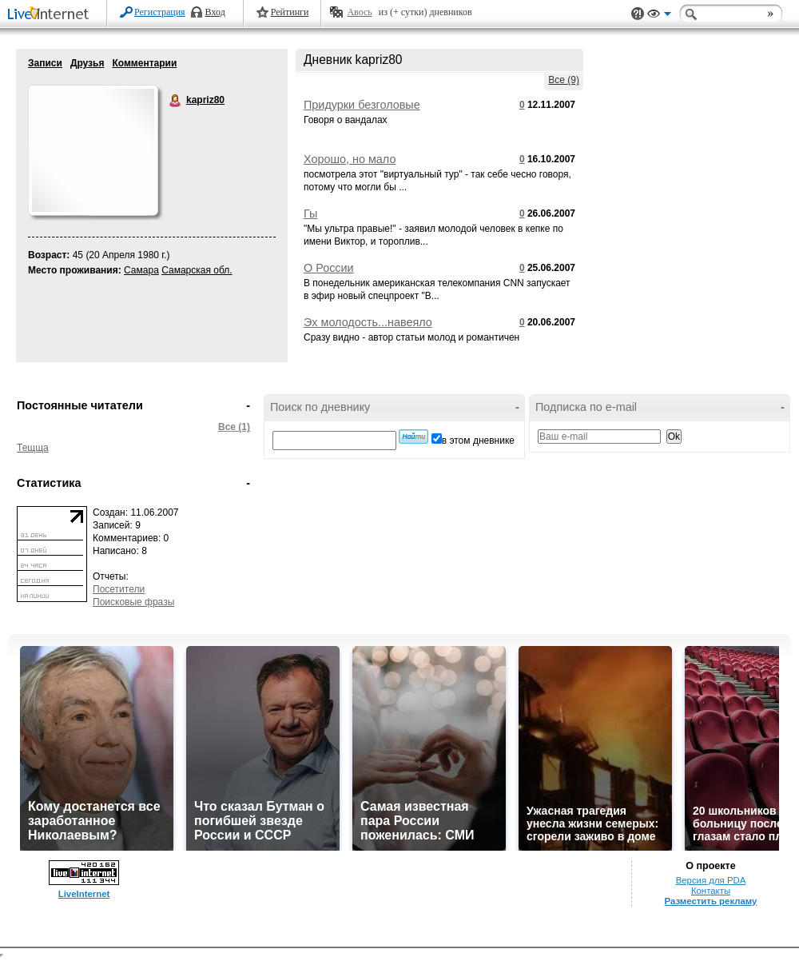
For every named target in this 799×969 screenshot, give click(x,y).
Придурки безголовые (362, 104)
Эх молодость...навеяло (368, 322)
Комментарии (144, 63)
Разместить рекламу (711, 901)
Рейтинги (290, 12)
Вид (659, 16)
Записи (45, 63)
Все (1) (234, 427)
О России (329, 267)
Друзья (87, 63)
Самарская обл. (196, 270)
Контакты (710, 890)
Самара (141, 270)
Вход (215, 12)
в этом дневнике (478, 440)
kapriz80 (175, 100)
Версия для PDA (711, 880)
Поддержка (637, 14)
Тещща (33, 447)
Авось (359, 12)
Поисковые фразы (133, 602)
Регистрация (159, 12)
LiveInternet (51, 14)
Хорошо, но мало (350, 159)
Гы (310, 213)
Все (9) (563, 80)
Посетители (119, 589)
